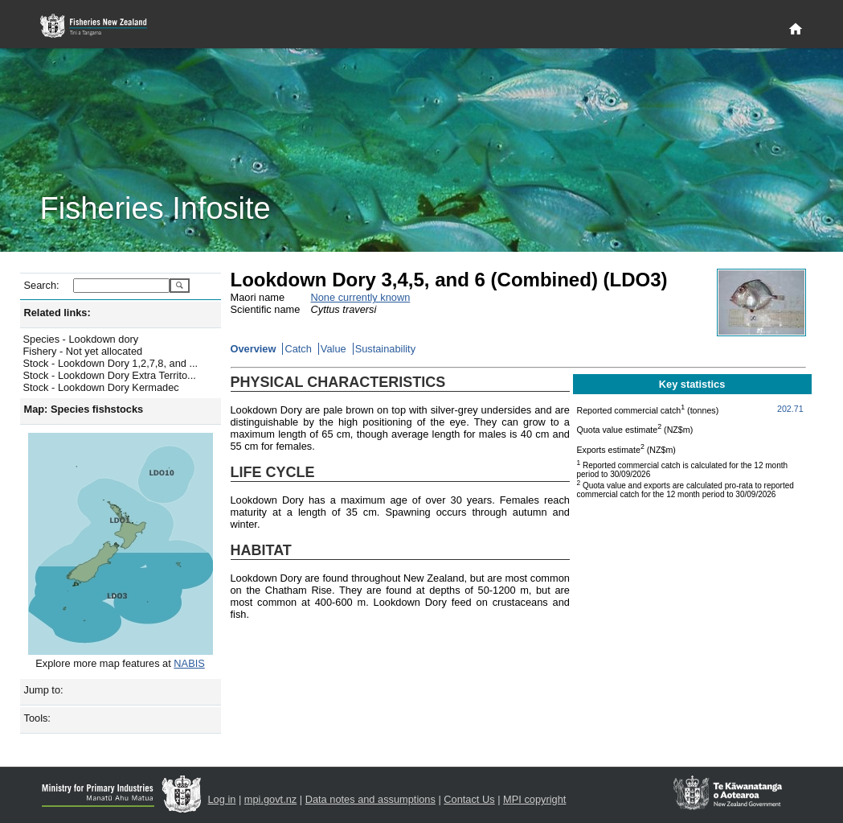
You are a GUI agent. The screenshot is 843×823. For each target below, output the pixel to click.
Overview (253, 349)
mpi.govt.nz (270, 799)
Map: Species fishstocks (84, 409)
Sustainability (385, 349)
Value (333, 349)
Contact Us (469, 799)
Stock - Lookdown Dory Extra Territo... (109, 375)
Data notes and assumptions (370, 799)
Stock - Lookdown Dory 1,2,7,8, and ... (110, 363)
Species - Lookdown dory (81, 339)
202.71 (790, 409)
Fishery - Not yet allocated (83, 351)
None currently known (361, 297)
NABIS (189, 663)
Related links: (57, 313)
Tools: (37, 718)
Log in (222, 799)
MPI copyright (534, 799)
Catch (297, 349)
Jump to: (43, 690)
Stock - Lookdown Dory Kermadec (101, 387)
